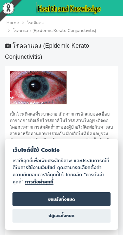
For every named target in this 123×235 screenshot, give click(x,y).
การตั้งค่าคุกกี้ (39, 182)
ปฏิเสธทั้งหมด (61, 215)
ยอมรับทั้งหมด (61, 199)
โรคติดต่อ (35, 22)
